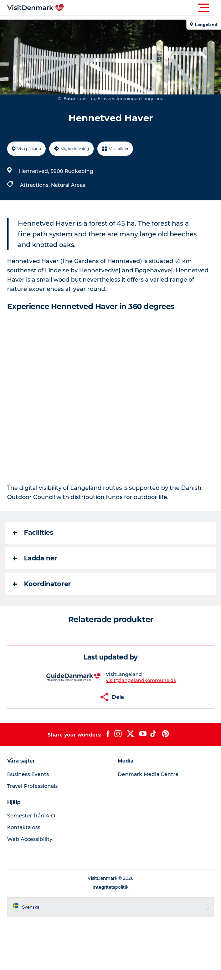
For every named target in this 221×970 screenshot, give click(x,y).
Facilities (33, 533)
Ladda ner (35, 558)
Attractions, (35, 185)
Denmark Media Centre (148, 774)
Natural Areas (68, 185)
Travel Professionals (32, 786)
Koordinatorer (42, 584)
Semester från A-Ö (31, 815)
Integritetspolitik (110, 887)
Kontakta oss (23, 827)
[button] (142, 8)
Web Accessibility (29, 839)
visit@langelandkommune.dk (141, 680)
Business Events (28, 774)
